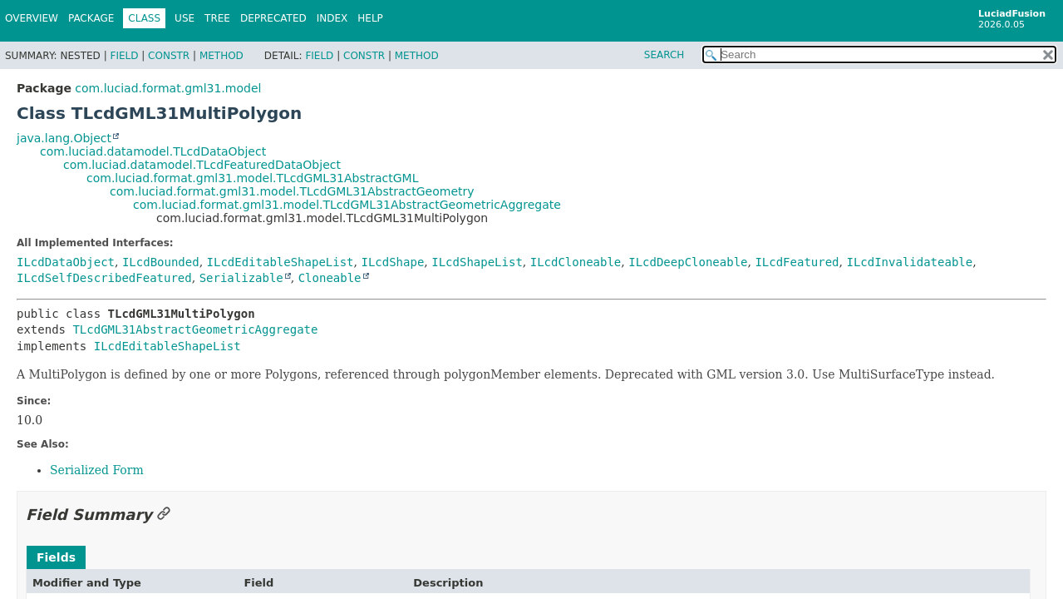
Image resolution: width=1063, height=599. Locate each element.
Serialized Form (97, 470)
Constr (168, 56)
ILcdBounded (160, 262)
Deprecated (273, 18)
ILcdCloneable (576, 262)
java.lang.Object (64, 138)
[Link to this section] (163, 514)
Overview (31, 18)
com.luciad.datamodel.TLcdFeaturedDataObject (202, 164)
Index (332, 18)
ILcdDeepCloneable (687, 262)
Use (184, 18)
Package (91, 18)
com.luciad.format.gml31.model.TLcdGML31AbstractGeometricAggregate (347, 204)
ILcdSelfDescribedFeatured (104, 278)
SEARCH (664, 55)
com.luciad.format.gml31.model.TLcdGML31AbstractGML (252, 178)
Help (370, 18)
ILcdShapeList (477, 262)
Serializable (241, 278)
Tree (217, 18)
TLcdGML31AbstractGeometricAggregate (194, 329)
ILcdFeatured (797, 262)
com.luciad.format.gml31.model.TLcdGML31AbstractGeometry (292, 191)
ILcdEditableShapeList (280, 262)
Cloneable (330, 278)
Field (124, 56)
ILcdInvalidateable (909, 262)
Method (221, 56)
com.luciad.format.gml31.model (168, 88)
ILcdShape (392, 262)
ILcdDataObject (66, 262)
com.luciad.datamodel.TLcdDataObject (153, 151)
